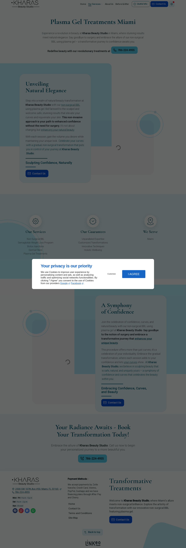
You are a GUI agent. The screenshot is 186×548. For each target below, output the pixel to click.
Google (64, 283)
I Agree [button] (134, 274)
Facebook (76, 283)
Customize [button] (112, 274)
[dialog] (93, 274)
